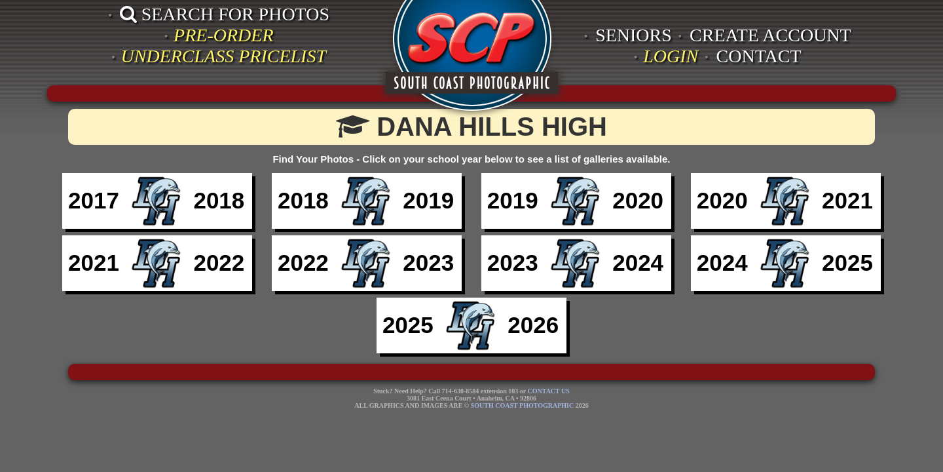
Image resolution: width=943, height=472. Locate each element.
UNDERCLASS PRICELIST (223, 56)
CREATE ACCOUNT (770, 35)
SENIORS (633, 35)
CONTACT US (549, 391)
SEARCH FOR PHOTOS (224, 14)
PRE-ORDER (223, 35)
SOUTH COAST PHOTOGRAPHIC (522, 405)
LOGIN (670, 56)
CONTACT (759, 56)
